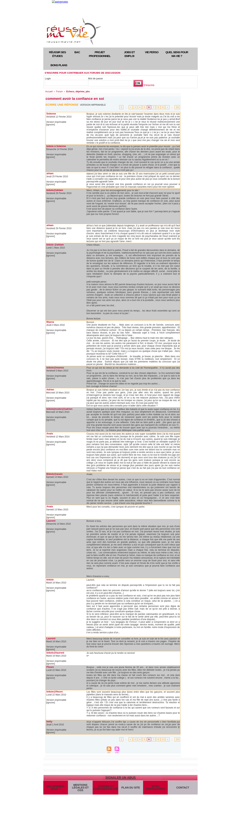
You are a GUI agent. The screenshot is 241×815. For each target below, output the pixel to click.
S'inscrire (148, 85)
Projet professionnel (100, 54)
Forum (58, 91)
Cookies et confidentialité (105, 788)
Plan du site (129, 788)
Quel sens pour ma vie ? (176, 54)
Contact (182, 788)
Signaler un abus (120, 777)
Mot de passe (95, 78)
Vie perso (152, 52)
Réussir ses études (57, 54)
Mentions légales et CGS (80, 788)
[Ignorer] (50, 124)
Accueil (48, 91)
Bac (77, 52)
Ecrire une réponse (63, 104)
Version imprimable (93, 104)
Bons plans (58, 65)
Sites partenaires (154, 788)
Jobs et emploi (129, 54)
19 (177, 107)
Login (48, 78)
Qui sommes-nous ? (55, 788)
